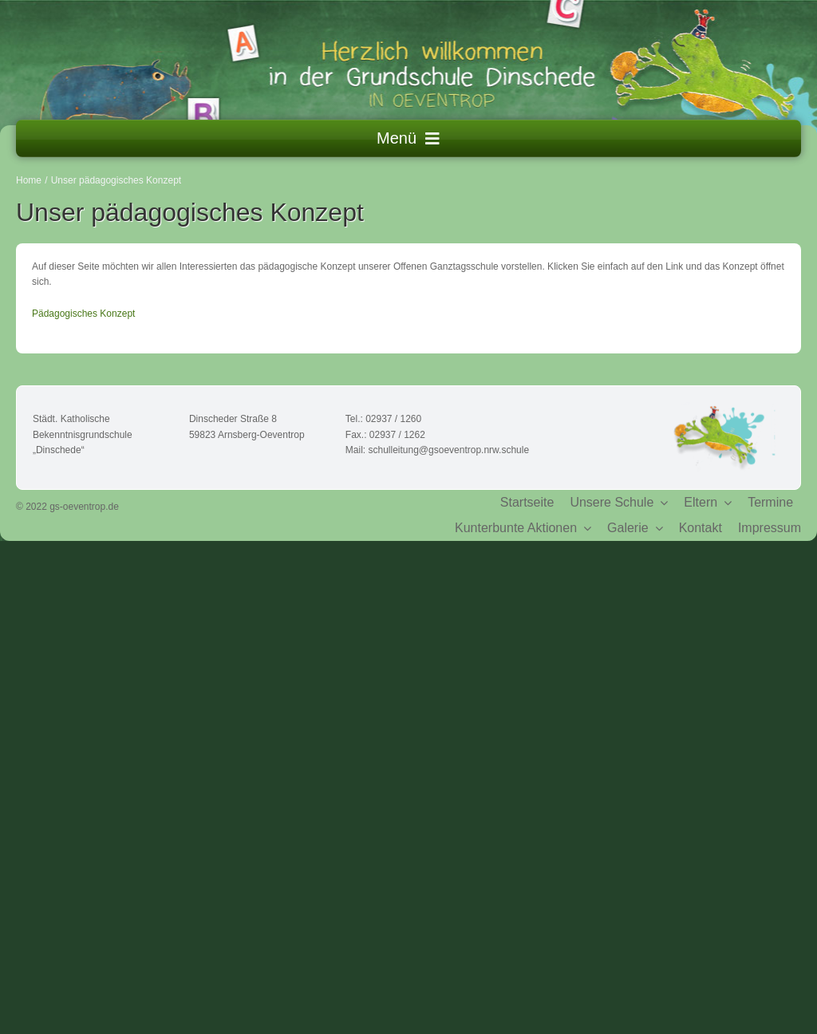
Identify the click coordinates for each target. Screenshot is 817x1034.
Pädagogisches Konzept (83, 313)
